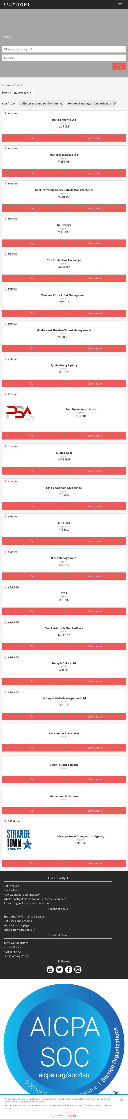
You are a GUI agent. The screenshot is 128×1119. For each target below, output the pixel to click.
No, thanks (56, 1115)
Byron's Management (64, 764)
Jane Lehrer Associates (64, 733)
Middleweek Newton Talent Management (64, 330)
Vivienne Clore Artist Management (64, 295)
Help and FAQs (13, 951)
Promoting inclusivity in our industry (26, 903)
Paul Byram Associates (81, 409)
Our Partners (12, 890)
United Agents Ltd (64, 119)
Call (32, 138)
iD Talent (64, 523)
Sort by (6, 92)
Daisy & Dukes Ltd (64, 663)
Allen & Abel (64, 452)
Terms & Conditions (16, 943)
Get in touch (11, 886)
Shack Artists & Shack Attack (64, 628)
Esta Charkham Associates (64, 488)
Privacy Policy (12, 947)
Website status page (16, 925)
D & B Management (64, 558)
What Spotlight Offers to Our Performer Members (35, 899)
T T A (64, 593)
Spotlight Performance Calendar (24, 916)
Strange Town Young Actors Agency (80, 836)
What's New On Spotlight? (20, 929)
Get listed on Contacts (18, 921)
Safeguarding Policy (16, 956)
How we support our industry (22, 894)
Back (6, 36)
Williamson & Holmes (64, 796)
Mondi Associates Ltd (64, 155)
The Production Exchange (64, 260)
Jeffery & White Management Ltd (64, 698)
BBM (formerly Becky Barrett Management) (64, 190)
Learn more (91, 1098)
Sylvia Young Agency (64, 365)
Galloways (64, 225)
